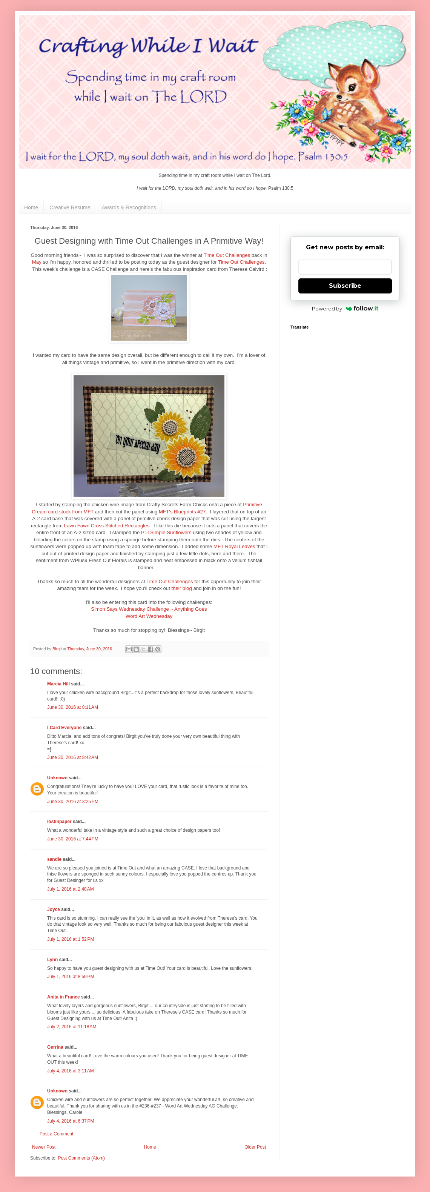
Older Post (255, 1147)
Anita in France (63, 997)
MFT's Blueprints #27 (182, 512)
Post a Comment (56, 1134)
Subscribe (345, 285)
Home (31, 207)
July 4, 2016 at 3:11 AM (70, 1071)
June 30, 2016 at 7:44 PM (72, 839)
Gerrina (55, 1047)
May (36, 262)
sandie (54, 859)
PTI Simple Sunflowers (166, 532)
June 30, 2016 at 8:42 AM (72, 757)
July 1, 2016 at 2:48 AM (70, 889)
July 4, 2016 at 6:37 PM (70, 1121)
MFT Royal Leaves (234, 546)
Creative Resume (69, 207)
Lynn (52, 959)
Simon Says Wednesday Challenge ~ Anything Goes (149, 609)
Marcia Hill (58, 684)
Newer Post (43, 1147)
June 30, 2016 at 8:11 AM (72, 707)
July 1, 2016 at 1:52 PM (70, 939)
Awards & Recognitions (129, 207)
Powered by (345, 309)
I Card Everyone (64, 727)
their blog (182, 588)
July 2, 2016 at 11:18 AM (71, 1026)
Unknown (57, 777)
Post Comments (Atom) (81, 1158)
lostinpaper (59, 821)
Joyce (53, 909)
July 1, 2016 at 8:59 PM (70, 976)
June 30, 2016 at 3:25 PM (72, 801)
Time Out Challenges (227, 255)
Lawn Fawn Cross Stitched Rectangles (107, 525)
